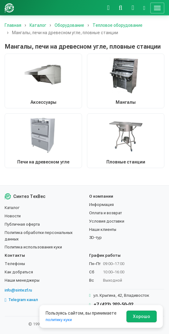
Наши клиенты (102, 229)
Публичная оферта (22, 224)
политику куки (59, 319)
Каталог (12, 207)
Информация (101, 204)
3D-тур (95, 237)
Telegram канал (21, 299)
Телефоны (15, 263)
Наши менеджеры (22, 280)
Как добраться (19, 272)
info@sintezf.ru (18, 290)
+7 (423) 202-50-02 (111, 304)
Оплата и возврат (105, 213)
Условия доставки (106, 221)
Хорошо (141, 316)
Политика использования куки (33, 247)
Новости (13, 216)
